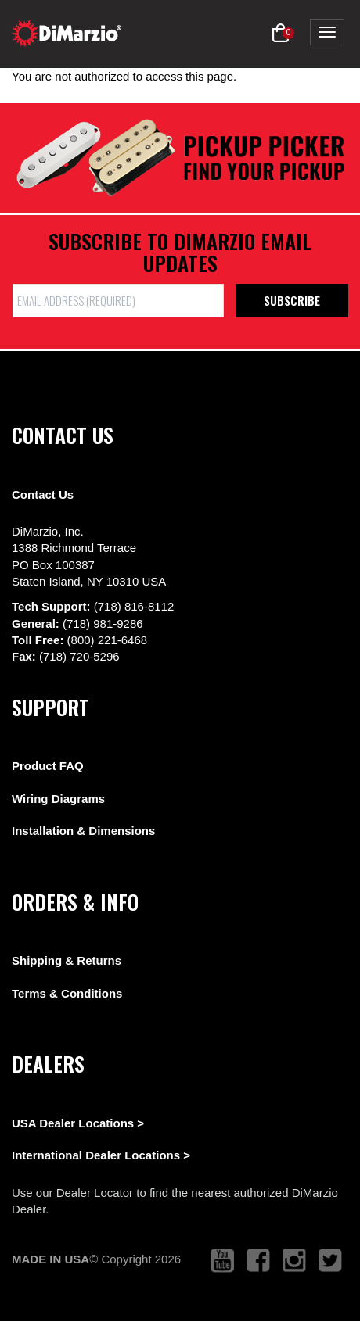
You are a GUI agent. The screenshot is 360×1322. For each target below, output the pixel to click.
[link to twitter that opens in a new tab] (330, 1261)
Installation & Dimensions (83, 830)
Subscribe (292, 300)
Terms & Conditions (67, 993)
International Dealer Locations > (101, 1155)
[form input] (118, 300)
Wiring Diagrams (58, 798)
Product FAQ (48, 765)
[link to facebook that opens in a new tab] (258, 1261)
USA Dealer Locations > (78, 1123)
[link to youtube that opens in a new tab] (222, 1261)
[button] (280, 33)
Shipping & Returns (66, 960)
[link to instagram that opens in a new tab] (294, 1261)
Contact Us (43, 494)
